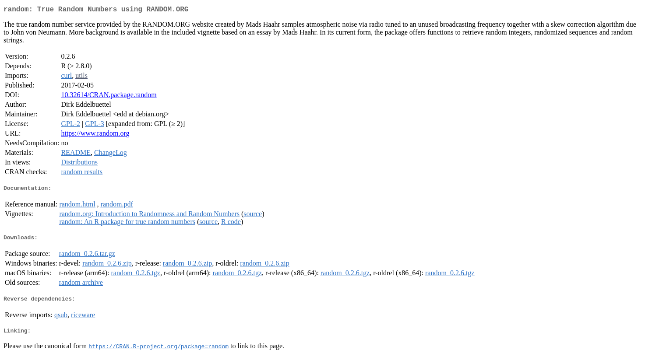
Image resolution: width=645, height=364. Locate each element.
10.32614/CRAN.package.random (108, 96)
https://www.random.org (95, 135)
